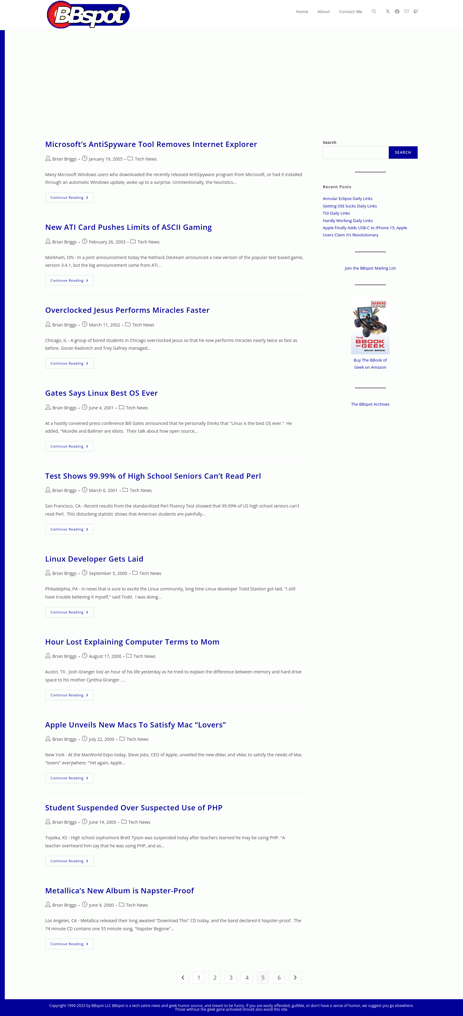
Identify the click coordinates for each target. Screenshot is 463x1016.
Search (330, 142)
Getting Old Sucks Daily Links (350, 206)
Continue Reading (72, 198)
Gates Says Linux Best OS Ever (101, 393)
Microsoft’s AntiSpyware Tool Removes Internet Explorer (151, 144)
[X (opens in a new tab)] (388, 11)
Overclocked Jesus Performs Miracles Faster (127, 310)
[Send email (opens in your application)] (406, 11)
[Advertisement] (231, 76)
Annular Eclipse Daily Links (348, 198)
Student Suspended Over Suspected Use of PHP (134, 807)
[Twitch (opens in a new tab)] (415, 11)
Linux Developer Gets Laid (94, 559)
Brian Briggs (64, 159)
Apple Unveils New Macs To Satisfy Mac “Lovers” (135, 724)
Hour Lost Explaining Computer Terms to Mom (132, 641)
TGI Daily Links (336, 213)
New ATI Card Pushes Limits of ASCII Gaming (128, 227)
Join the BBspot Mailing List (370, 268)
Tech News (146, 159)
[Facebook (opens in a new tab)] (397, 11)
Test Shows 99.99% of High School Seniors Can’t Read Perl (153, 476)
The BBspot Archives (370, 404)
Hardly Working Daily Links (348, 220)
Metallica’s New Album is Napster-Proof (119, 890)
